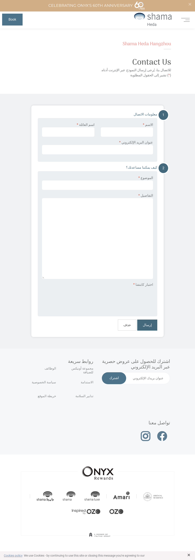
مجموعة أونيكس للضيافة (82, 370)
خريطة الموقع (47, 396)
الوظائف (50, 368)
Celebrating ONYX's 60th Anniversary (96, 5)
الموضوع (97, 183)
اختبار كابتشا (143, 285)
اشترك (114, 378)
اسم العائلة (68, 130)
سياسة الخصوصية (44, 382)
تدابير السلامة (84, 396)
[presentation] (120, 298)
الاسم (127, 130)
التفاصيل (97, 236)
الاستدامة (87, 382)
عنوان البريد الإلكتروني (97, 147)
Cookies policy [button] (13, 555)
